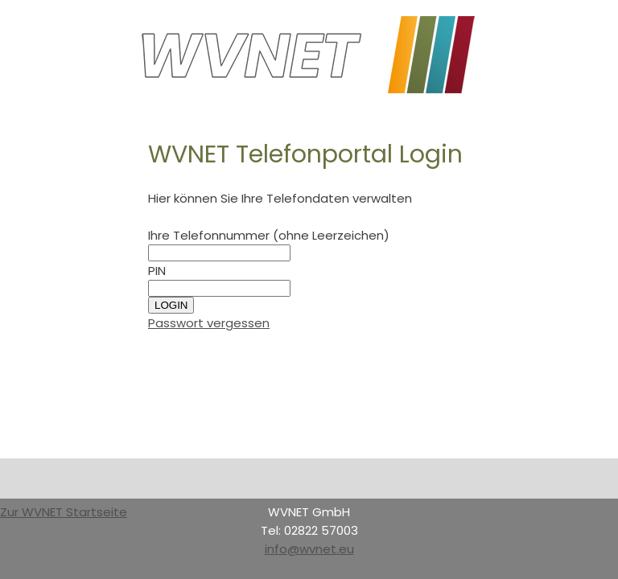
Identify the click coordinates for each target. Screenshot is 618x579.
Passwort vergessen (209, 322)
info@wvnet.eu (309, 548)
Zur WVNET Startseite (63, 511)
